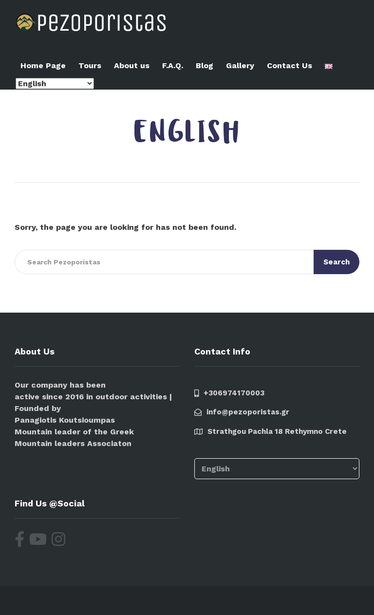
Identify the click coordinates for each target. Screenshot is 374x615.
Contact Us (289, 65)
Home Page (43, 65)
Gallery (240, 65)
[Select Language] (55, 83)
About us (132, 65)
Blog (204, 65)
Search (336, 262)
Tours (89, 65)
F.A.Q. (172, 65)
